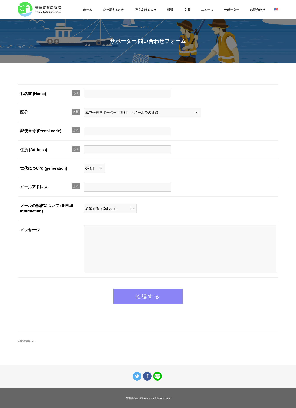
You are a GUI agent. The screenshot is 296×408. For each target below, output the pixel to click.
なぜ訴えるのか (113, 9)
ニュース (207, 9)
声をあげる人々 (145, 9)
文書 (187, 9)
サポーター (231, 9)
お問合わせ (257, 9)
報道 (170, 9)
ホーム (87, 9)
